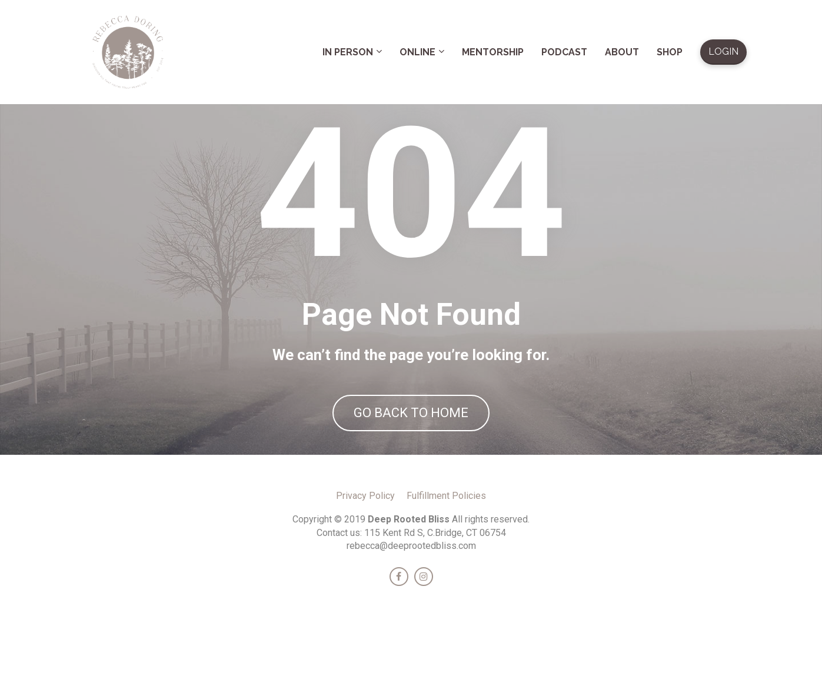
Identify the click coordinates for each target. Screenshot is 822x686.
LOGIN (723, 51)
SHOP (670, 52)
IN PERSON (347, 52)
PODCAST (564, 52)
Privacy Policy (365, 568)
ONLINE (417, 52)
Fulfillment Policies (446, 568)
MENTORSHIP (493, 52)
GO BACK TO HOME (411, 449)
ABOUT (622, 52)
